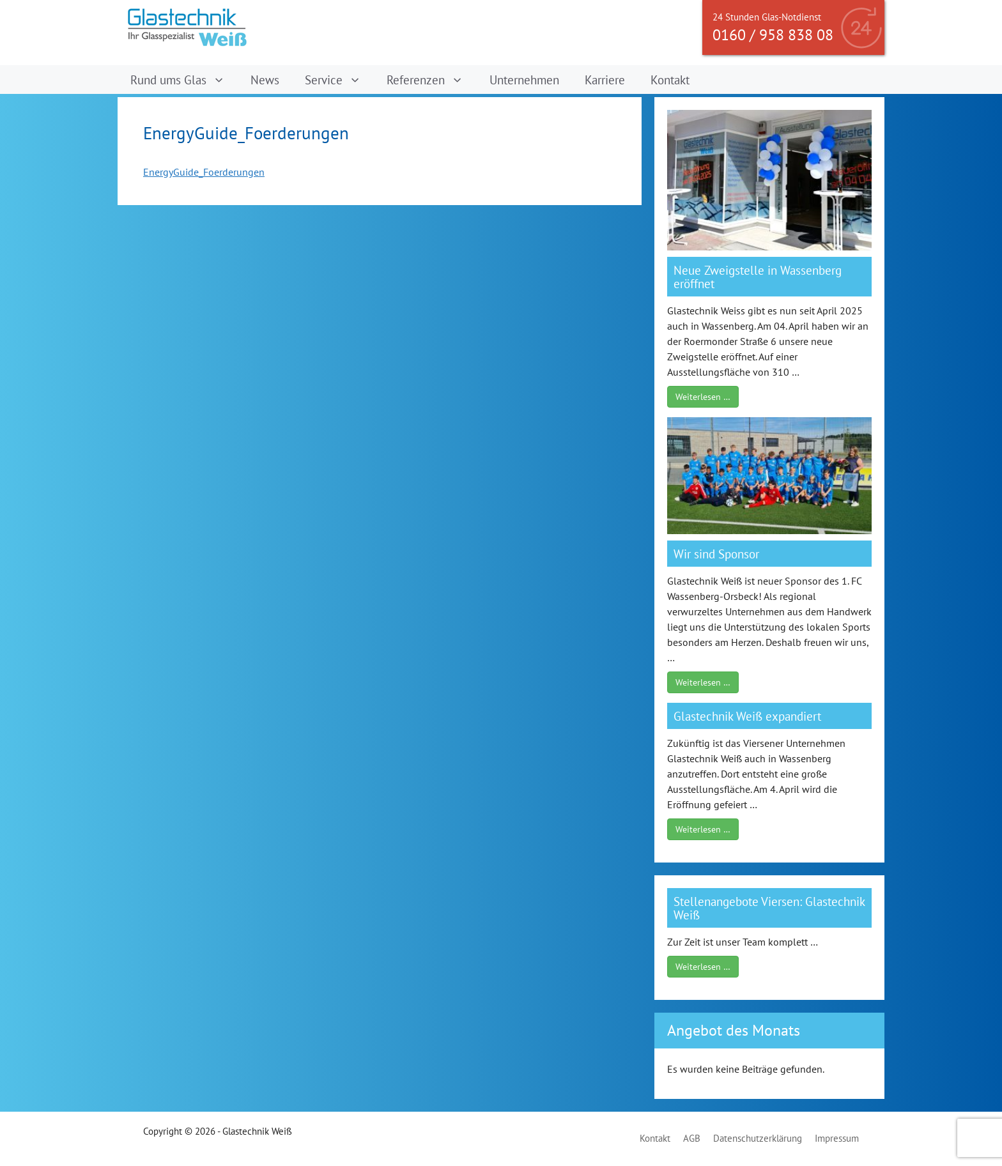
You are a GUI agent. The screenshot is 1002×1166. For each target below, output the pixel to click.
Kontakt (670, 80)
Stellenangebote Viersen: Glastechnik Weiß (769, 908)
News (264, 80)
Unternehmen (524, 80)
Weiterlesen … (702, 397)
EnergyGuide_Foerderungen (204, 171)
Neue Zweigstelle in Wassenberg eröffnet (758, 276)
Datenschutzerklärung (757, 1138)
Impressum (837, 1138)
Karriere (605, 80)
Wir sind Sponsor (716, 554)
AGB (691, 1138)
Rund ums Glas (184, 79)
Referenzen (431, 79)
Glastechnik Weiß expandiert (747, 716)
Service (339, 79)
